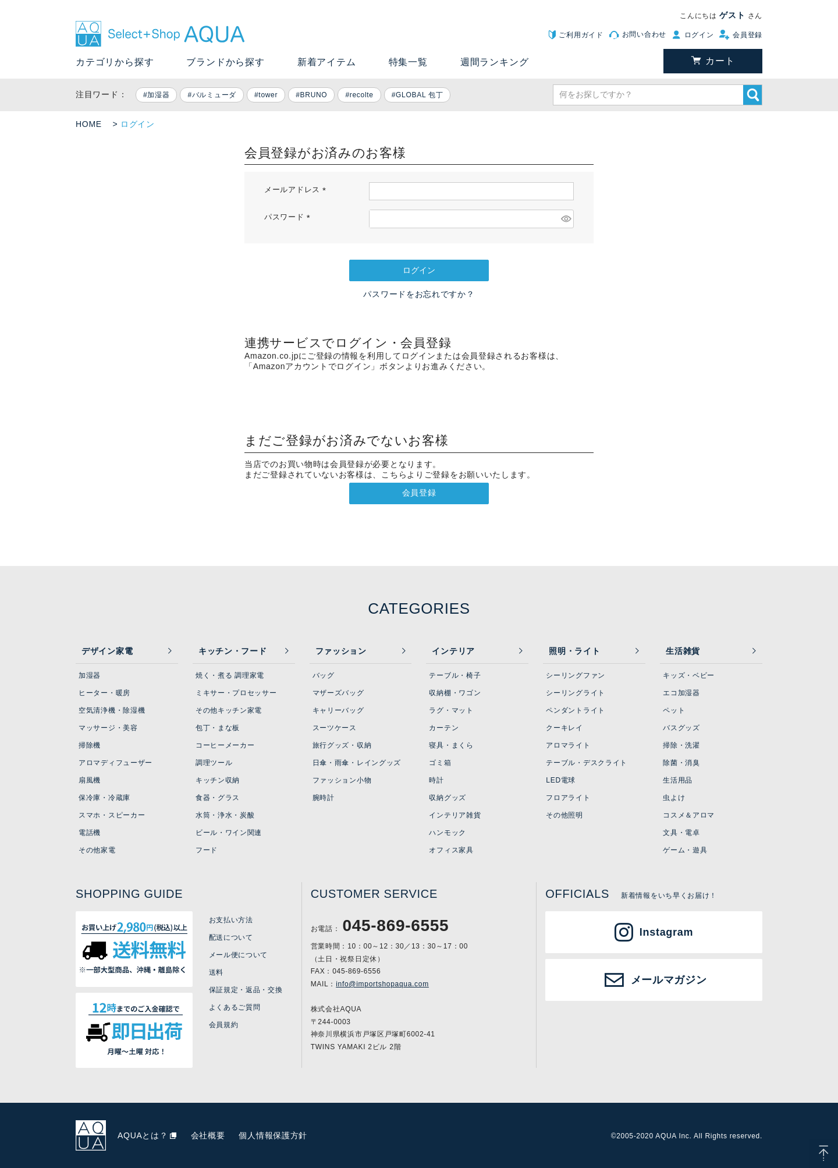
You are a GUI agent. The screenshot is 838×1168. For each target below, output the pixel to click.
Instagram (666, 932)
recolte (362, 95)
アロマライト (568, 745)
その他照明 (564, 815)
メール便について (238, 955)
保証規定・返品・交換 (246, 990)
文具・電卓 (681, 833)
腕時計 (324, 798)
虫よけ (674, 798)
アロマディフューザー (115, 763)
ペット (674, 710)
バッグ (324, 675)
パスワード (289, 217)
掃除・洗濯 (681, 745)
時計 (436, 780)
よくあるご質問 (235, 1007)
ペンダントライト (575, 710)
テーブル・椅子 (455, 675)
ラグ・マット (451, 710)
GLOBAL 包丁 (419, 95)
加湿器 (158, 95)
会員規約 (224, 1025)
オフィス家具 (451, 850)
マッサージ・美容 (108, 728)
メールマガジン (669, 980)
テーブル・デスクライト (586, 763)
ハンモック (447, 833)
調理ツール (214, 763)
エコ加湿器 (681, 693)
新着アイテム (326, 62)
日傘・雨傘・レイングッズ (357, 763)
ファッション (341, 651)
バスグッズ (681, 728)
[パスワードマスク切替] (565, 219)
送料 (216, 972)
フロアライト (568, 798)
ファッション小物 (342, 780)
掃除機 (90, 745)
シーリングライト (575, 693)
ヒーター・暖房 (104, 693)
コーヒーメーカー (225, 745)
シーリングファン (575, 675)
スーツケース (335, 728)
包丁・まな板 (218, 728)
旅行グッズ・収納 (342, 745)
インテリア (453, 651)
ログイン (699, 35)
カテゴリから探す (115, 62)
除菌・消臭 (681, 763)
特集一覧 (408, 62)
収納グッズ (447, 798)
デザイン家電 (107, 651)
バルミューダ (214, 95)
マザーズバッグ (338, 693)
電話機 (90, 833)
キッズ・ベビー (689, 675)
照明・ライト (574, 651)
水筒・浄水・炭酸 (225, 815)
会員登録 (747, 35)
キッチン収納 (218, 780)
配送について (231, 937)
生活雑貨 (683, 651)
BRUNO (314, 95)
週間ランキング (494, 62)
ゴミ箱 (440, 763)
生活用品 (678, 780)
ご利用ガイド (581, 35)
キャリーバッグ (338, 710)
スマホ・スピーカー (112, 815)
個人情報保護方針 (273, 1135)
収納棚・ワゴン (455, 693)
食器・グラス (218, 798)
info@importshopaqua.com (382, 984)
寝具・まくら (451, 745)
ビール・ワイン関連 (229, 833)
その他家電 (97, 850)
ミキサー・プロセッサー (236, 693)
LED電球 (561, 780)
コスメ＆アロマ (689, 815)
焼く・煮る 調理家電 (230, 675)
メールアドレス (297, 190)
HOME (89, 124)
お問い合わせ (644, 34)
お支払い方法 (231, 920)
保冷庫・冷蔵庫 (104, 798)
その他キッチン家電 (229, 710)
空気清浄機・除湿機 (112, 710)
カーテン (444, 728)
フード (207, 850)
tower (268, 95)
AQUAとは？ (143, 1135)
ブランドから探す (225, 62)
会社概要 (208, 1135)
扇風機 (90, 780)
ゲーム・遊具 (685, 850)
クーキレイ (564, 728)
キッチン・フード (232, 651)
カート (719, 61)
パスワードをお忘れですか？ (418, 294)
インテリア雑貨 (455, 815)
